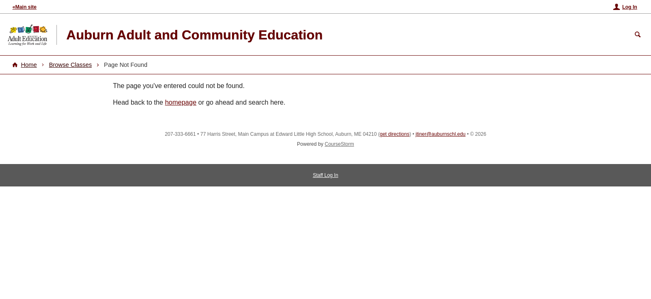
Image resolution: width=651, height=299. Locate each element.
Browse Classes (70, 64)
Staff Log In (325, 175)
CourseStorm (339, 144)
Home (29, 64)
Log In (629, 7)
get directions (394, 134)
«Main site (24, 7)
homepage (180, 102)
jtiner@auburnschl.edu (440, 134)
